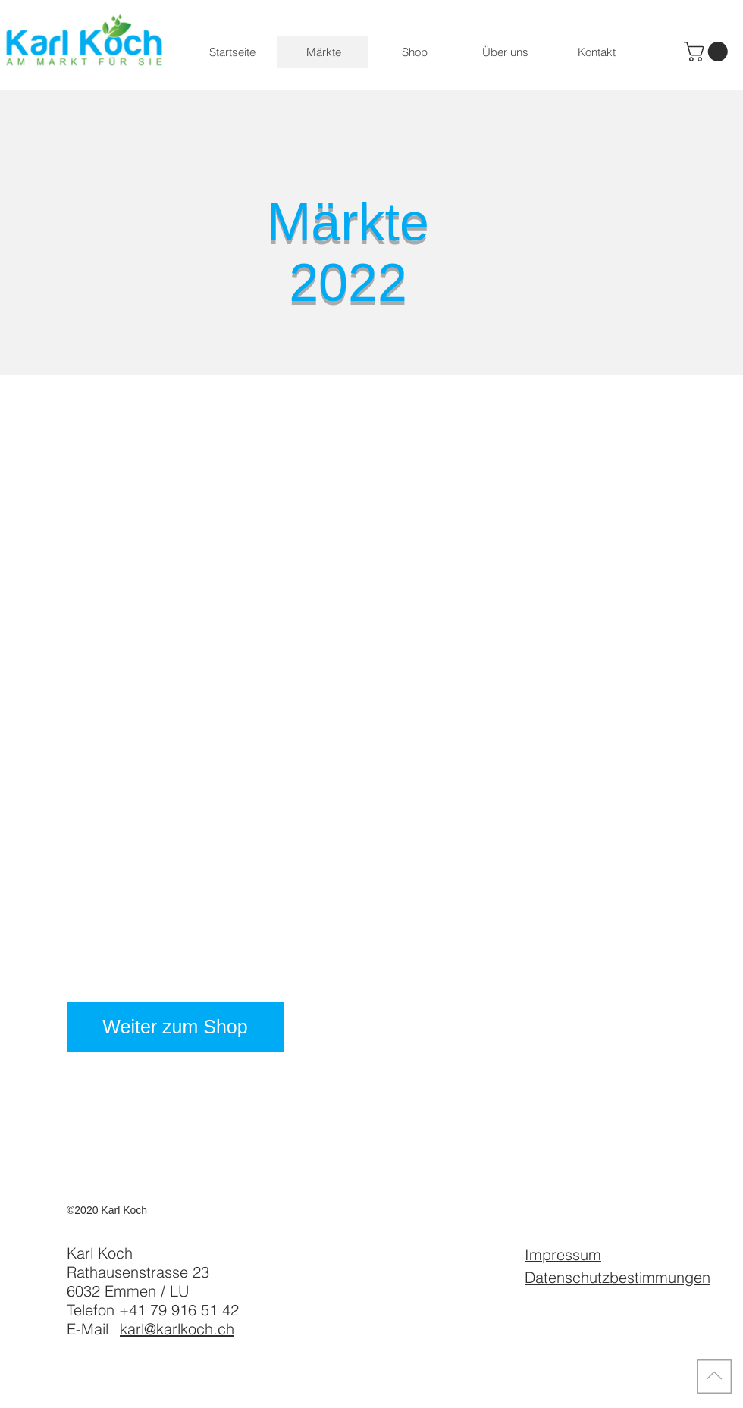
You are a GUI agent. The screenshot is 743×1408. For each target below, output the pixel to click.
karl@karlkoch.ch (177, 1328)
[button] (708, 51)
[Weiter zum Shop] (175, 1027)
